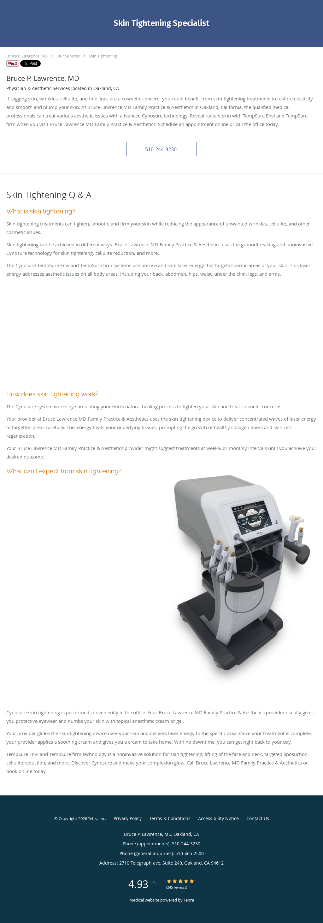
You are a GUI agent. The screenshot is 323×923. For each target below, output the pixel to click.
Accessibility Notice (218, 818)
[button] (161, 149)
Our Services (68, 56)
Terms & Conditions (170, 818)
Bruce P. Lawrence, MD (27, 56)
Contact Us (257, 818)
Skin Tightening (103, 56)
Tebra (189, 900)
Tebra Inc (96, 818)
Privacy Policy (128, 818)
